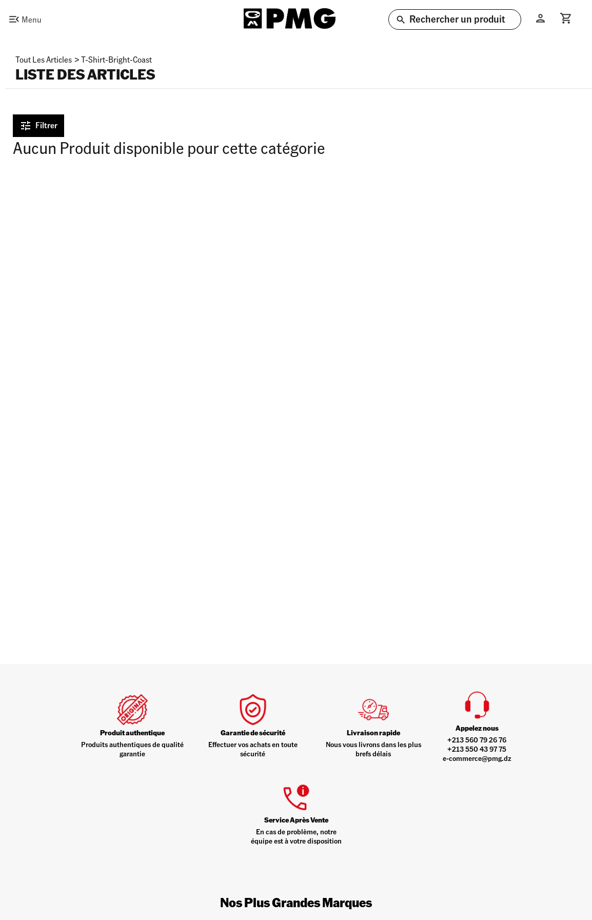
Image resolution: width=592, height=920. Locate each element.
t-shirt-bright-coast (116, 59)
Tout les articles (43, 59)
